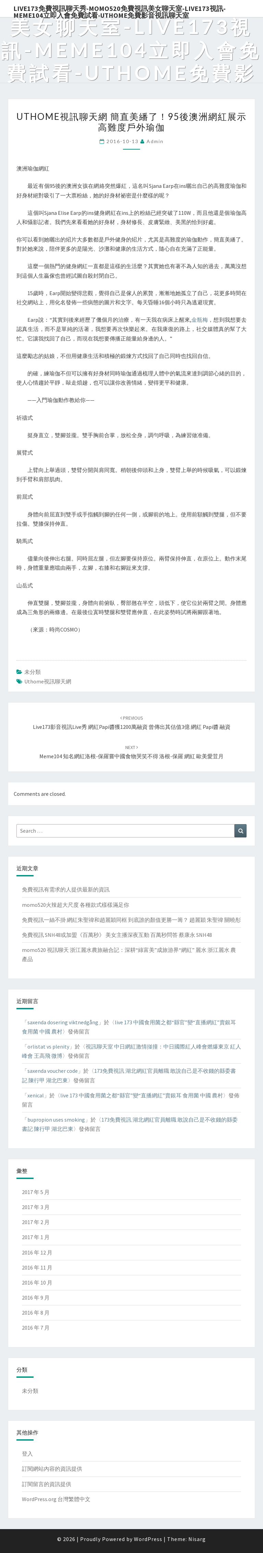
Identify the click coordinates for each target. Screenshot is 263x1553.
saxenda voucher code (52, 1070)
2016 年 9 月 (36, 1297)
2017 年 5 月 (36, 1192)
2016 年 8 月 (36, 1312)
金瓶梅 (199, 319)
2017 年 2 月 (36, 1222)
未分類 (32, 671)
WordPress (148, 1539)
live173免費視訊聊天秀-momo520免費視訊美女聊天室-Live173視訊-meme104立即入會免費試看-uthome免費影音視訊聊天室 (119, 10)
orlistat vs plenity (48, 1046)
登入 (27, 1453)
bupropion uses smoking (56, 1119)
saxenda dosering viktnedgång (62, 1022)
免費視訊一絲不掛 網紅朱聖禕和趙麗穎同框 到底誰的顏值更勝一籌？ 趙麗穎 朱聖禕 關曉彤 (131, 919)
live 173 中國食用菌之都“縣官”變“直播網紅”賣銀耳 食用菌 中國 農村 (141, 1095)
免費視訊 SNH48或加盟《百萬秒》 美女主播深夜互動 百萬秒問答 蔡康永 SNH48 (117, 934)
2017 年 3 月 (36, 1207)
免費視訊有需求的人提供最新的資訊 (66, 889)
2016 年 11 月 (37, 1267)
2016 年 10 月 (37, 1282)
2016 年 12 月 (37, 1252)
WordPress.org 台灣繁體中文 (56, 1499)
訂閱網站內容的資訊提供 (52, 1468)
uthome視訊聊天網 (47, 681)
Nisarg (197, 1539)
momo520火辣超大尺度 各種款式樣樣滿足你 (75, 904)
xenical (35, 1095)
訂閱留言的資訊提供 (46, 1484)
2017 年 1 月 (36, 1237)
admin (155, 141)
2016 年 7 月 (36, 1327)
